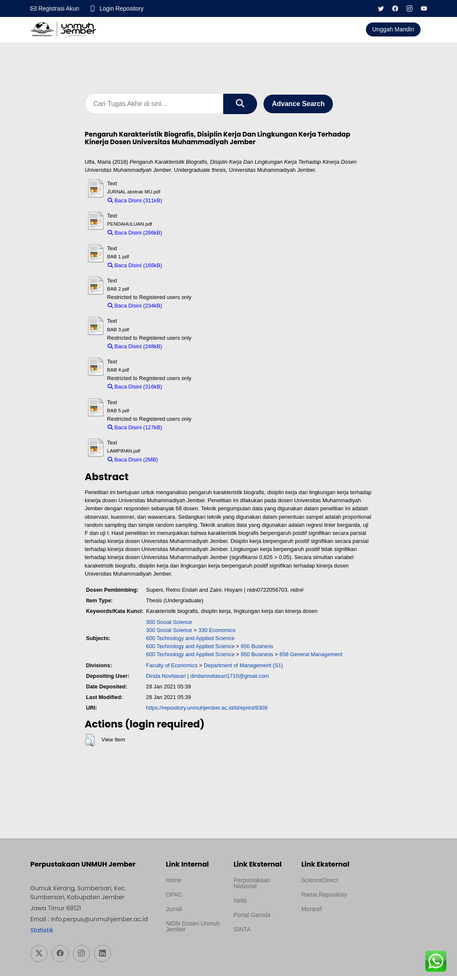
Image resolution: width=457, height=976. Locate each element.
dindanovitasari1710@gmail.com (229, 676)
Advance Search (298, 103)
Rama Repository (324, 895)
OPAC (174, 895)
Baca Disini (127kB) (135, 428)
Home (173, 880)
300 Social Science (169, 622)
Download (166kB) (188, 266)
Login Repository (122, 8)
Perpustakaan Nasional (251, 883)
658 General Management (311, 655)
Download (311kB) (188, 201)
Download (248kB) (188, 347)
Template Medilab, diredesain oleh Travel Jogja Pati (257, 949)
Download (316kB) (188, 387)
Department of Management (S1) (243, 665)
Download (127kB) (188, 428)
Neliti (240, 900)
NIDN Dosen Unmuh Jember (193, 926)
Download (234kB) (188, 306)
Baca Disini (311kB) (135, 201)
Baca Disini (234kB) (135, 306)
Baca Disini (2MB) (133, 460)
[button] (89, 740)
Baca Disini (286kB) (135, 233)
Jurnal (174, 909)
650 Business (257, 646)
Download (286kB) (188, 233)
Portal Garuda (251, 915)
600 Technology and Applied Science (190, 638)
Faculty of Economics (172, 665)
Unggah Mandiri (393, 29)
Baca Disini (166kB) (135, 266)
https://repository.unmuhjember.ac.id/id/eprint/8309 (206, 708)
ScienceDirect (319, 880)
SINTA (241, 929)
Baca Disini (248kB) (135, 347)
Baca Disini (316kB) (135, 387)
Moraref (311, 909)
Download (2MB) (182, 460)
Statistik (41, 930)
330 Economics (216, 630)
